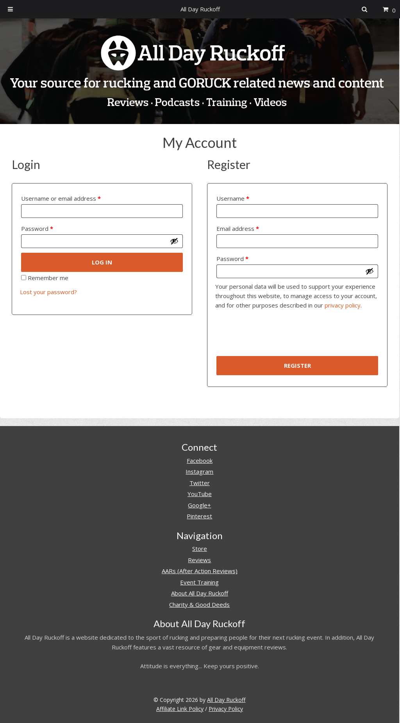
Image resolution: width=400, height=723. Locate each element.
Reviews (199, 560)
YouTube (200, 494)
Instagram (199, 471)
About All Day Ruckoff (199, 593)
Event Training (199, 582)
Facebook (199, 460)
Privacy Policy (226, 708)
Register (297, 365)
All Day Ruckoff (226, 699)
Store (199, 548)
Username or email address (61, 198)
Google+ (199, 505)
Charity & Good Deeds (199, 604)
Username (232, 198)
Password (37, 228)
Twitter (199, 483)
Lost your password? (48, 292)
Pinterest (199, 516)
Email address (237, 228)
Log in (102, 262)
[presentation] (274, 335)
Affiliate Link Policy (180, 708)
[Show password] (174, 241)
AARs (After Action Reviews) (200, 571)
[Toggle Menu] (10, 9)
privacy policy (343, 305)
